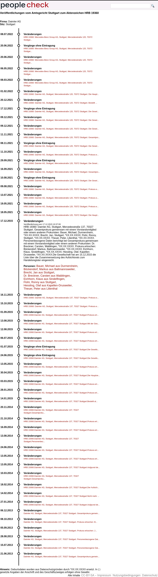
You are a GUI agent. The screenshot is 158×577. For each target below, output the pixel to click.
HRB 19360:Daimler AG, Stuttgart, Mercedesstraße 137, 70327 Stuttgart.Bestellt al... (61, 401)
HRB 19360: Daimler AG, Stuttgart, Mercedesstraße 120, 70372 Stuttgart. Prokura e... (61, 155)
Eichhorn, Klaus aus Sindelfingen (44, 278)
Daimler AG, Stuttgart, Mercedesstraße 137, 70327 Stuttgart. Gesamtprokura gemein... (62, 513)
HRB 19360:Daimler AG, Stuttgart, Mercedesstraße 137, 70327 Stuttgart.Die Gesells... (61, 349)
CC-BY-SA (87, 575)
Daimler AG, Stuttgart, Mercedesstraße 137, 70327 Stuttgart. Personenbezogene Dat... (62, 539)
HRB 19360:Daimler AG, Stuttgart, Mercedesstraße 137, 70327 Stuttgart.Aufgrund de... (62, 467)
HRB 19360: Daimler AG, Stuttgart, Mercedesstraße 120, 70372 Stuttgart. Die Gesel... (61, 111)
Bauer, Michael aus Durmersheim (56, 266)
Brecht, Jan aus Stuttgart (39, 272)
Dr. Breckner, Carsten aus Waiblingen (47, 275)
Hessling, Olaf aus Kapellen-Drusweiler (48, 285)
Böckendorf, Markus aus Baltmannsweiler (49, 269)
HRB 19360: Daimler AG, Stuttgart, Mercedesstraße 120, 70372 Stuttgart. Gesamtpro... (62, 137)
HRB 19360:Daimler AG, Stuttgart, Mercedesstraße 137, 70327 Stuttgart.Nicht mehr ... (61, 496)
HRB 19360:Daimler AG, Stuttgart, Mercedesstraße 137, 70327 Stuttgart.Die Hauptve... (62, 375)
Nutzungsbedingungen (126, 575)
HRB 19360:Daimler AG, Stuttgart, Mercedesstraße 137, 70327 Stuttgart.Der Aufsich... (61, 487)
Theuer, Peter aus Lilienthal (40, 288)
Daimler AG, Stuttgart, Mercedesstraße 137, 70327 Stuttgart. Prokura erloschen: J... (60, 530)
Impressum (104, 575)
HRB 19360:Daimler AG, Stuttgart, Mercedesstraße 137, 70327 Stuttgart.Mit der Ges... (61, 323)
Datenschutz (150, 575)
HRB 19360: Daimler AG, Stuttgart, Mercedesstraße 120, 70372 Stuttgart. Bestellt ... (60, 103)
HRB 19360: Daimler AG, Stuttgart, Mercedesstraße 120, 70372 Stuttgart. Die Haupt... (61, 94)
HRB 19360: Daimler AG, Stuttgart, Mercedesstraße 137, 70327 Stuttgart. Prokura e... (61, 298)
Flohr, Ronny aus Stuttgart (40, 282)
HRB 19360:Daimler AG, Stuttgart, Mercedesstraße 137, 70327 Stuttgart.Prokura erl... (61, 315)
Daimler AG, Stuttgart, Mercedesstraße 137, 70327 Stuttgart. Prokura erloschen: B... (60, 522)
